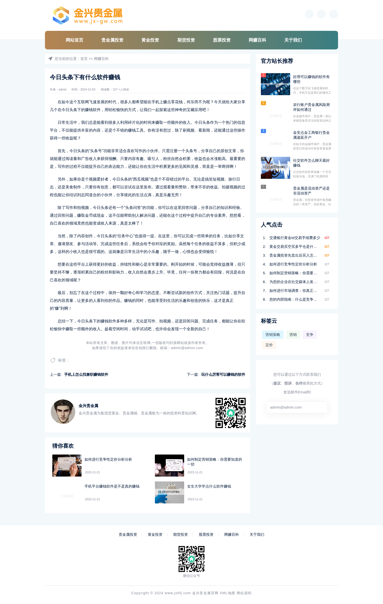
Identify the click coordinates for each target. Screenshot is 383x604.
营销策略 (273, 334)
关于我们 (293, 40)
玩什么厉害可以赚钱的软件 (223, 374)
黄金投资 (150, 40)
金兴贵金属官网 (205, 593)
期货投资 (186, 40)
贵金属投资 (112, 40)
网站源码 (244, 593)
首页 (84, 59)
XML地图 (227, 593)
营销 (293, 334)
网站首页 (74, 40)
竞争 (309, 334)
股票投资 (222, 40)
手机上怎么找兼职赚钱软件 (86, 374)
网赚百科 (257, 40)
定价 (269, 345)
